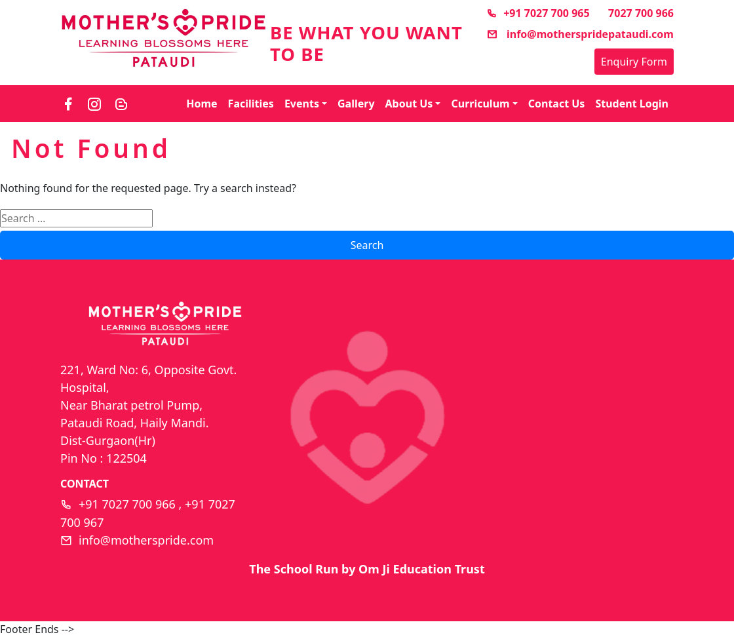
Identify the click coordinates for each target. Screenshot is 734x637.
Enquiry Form (634, 61)
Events (301, 103)
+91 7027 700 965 (537, 13)
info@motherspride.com (146, 540)
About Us (409, 103)
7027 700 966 (641, 13)
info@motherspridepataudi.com (580, 34)
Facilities (251, 103)
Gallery (356, 103)
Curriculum (480, 103)
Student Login (631, 103)
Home (201, 103)
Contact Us (556, 103)
